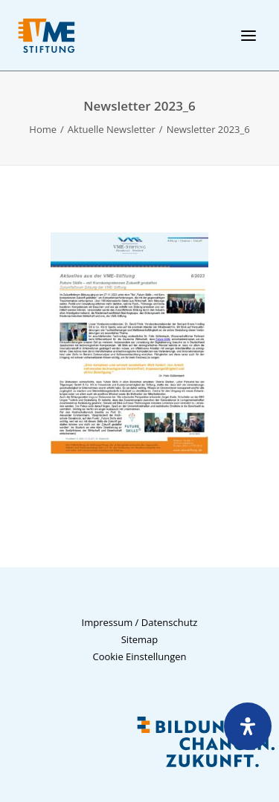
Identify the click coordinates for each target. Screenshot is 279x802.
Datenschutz (169, 622)
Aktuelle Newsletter (111, 129)
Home (43, 129)
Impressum (107, 622)
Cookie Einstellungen (139, 656)
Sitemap (139, 639)
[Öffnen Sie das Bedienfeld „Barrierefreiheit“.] (248, 726)
